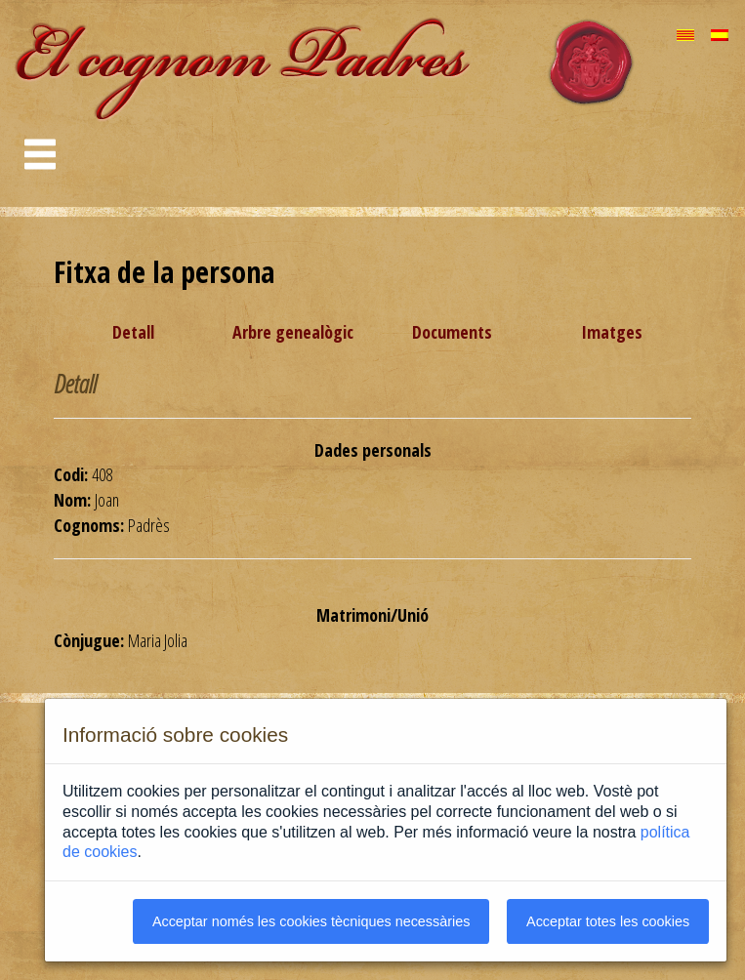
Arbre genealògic (292, 332)
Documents (452, 332)
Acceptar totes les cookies (607, 921)
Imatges (611, 332)
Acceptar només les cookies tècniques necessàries (311, 921)
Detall (133, 332)
